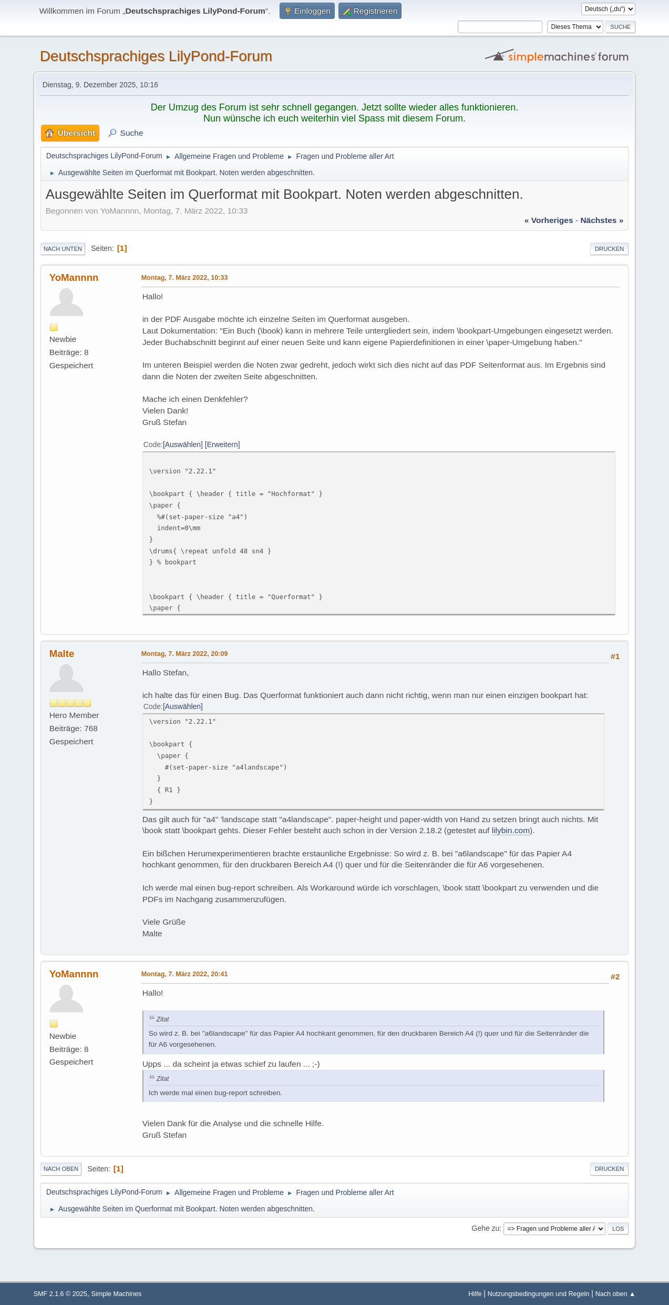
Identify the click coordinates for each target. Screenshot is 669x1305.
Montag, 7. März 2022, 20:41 (184, 974)
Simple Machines (116, 1294)
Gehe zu (486, 1228)
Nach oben (61, 1169)
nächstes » (601, 220)
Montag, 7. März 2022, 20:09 (184, 653)
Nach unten (63, 249)
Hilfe (474, 1294)
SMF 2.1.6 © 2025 (60, 1294)
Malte (62, 653)
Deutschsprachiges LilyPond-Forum (156, 56)
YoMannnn (74, 277)
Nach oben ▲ (615, 1294)
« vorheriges (548, 220)
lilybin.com (511, 830)
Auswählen (183, 444)
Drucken (609, 249)
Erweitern (222, 444)
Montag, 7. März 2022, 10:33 (184, 277)
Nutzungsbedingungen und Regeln (538, 1294)
